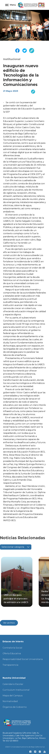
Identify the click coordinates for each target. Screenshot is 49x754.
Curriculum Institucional (16, 690)
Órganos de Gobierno (15, 707)
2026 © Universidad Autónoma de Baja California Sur (25, 747)
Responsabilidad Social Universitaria (23, 659)
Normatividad (10, 701)
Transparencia (10, 665)
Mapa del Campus (12, 695)
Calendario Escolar (13, 684)
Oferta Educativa (12, 653)
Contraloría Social (12, 648)
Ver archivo (9, 623)
